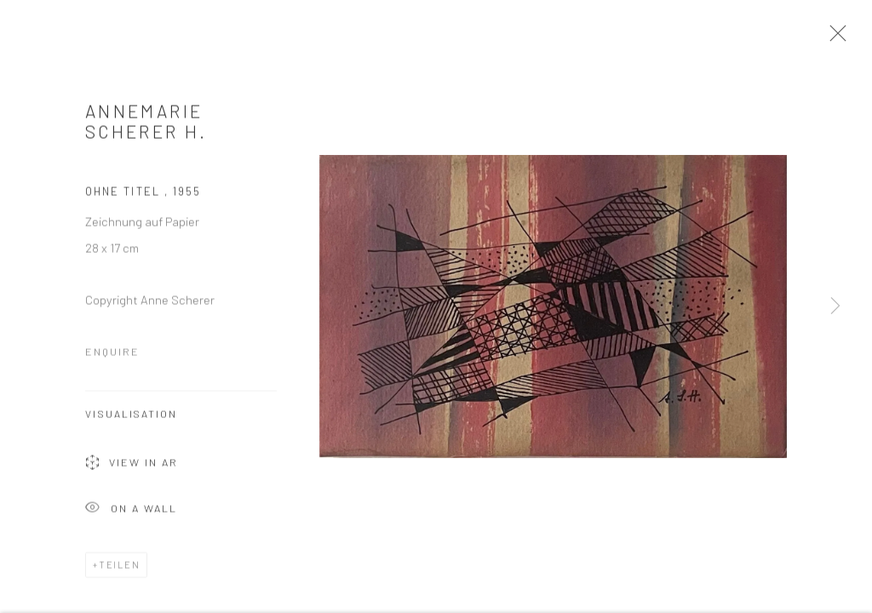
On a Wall (131, 512)
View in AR (131, 466)
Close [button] (835, 38)
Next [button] (835, 306)
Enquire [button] (112, 354)
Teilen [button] (120, 567)
